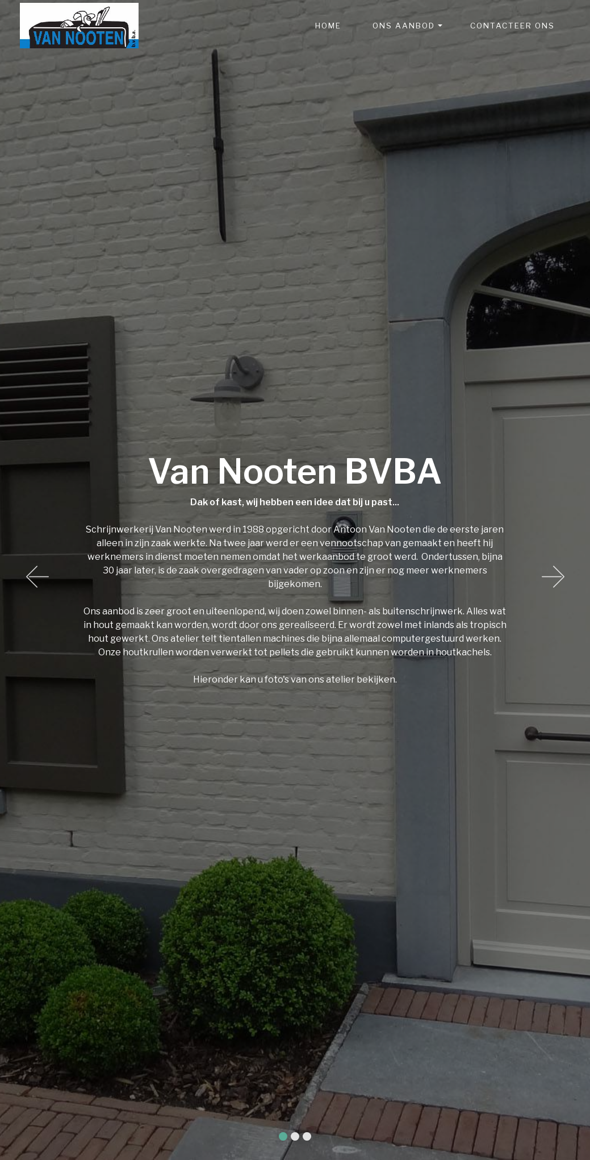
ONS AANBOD (404, 25)
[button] (37, 580)
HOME (328, 25)
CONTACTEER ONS (512, 25)
